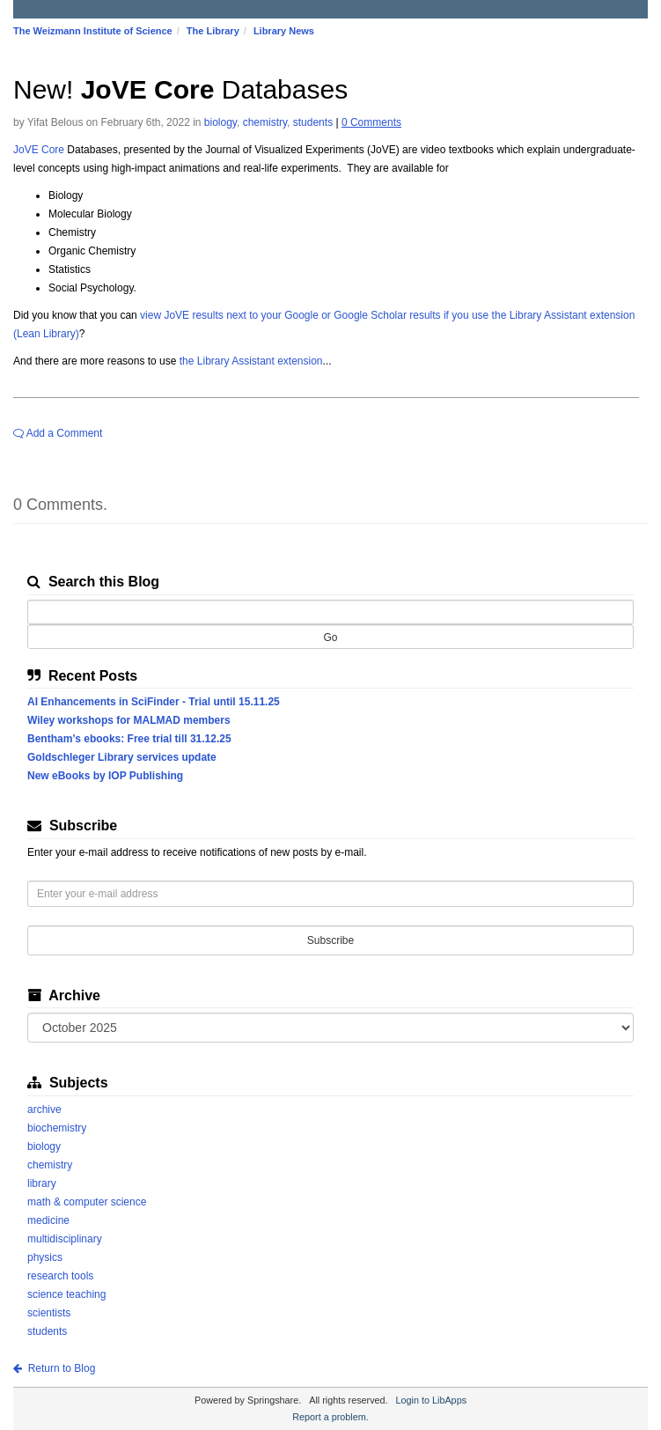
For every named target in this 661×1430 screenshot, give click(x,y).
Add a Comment (57, 433)
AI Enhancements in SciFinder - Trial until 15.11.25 (159, 702)
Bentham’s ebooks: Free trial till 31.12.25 (134, 739)
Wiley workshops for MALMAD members (134, 720)
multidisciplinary (64, 1239)
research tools (60, 1276)
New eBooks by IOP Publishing (110, 776)
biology (220, 122)
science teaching (66, 1294)
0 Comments (371, 122)
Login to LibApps (431, 1400)
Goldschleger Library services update (127, 757)
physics (44, 1257)
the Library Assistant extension (251, 361)
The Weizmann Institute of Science (93, 31)
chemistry (265, 122)
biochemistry (56, 1128)
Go (330, 637)
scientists (48, 1313)
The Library (213, 31)
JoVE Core (38, 150)
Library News (283, 31)
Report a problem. (330, 1417)
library (41, 1183)
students (313, 122)
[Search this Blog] (330, 612)
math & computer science (86, 1202)
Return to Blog (54, 1368)
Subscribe (330, 940)
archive (44, 1109)
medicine (48, 1220)
